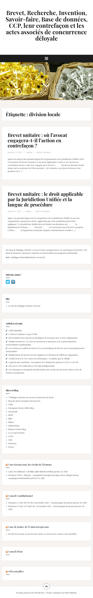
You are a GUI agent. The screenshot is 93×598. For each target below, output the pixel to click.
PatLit (11, 447)
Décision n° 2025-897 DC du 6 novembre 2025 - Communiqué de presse (40, 502)
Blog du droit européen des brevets (24, 401)
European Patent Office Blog (21, 408)
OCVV (10, 436)
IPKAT (11, 422)
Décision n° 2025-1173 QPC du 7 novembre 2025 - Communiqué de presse (41, 506)
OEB (10, 440)
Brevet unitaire (44, 152)
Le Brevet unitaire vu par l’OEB (23, 334)
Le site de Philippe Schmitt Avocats (24, 306)
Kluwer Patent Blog (17, 429)
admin (29, 152)
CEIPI (10, 404)
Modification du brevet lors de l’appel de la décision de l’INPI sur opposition (43, 355)
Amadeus (57, 593)
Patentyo (12, 443)
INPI (10, 418)
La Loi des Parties (16, 432)
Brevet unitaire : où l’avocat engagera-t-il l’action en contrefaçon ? (37, 140)
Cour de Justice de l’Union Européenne (28, 526)
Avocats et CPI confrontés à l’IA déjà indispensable (32, 366)
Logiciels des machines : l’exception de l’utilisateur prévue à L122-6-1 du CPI (43, 362)
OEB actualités (16, 571)
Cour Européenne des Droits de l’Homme (30, 464)
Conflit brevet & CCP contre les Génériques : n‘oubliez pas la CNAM (39, 358)
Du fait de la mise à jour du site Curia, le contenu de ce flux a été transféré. (42, 534)
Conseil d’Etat (15, 551)
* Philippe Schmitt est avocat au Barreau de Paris (31, 397)
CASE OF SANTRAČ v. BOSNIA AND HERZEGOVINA (30, 471)
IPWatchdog (13, 425)
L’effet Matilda (15, 330)
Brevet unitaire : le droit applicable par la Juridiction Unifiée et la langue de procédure (45, 199)
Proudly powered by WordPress (30, 593)
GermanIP (13, 411)
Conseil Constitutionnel (20, 495)
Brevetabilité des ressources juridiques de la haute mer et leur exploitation (43, 338)
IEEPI (10, 415)
